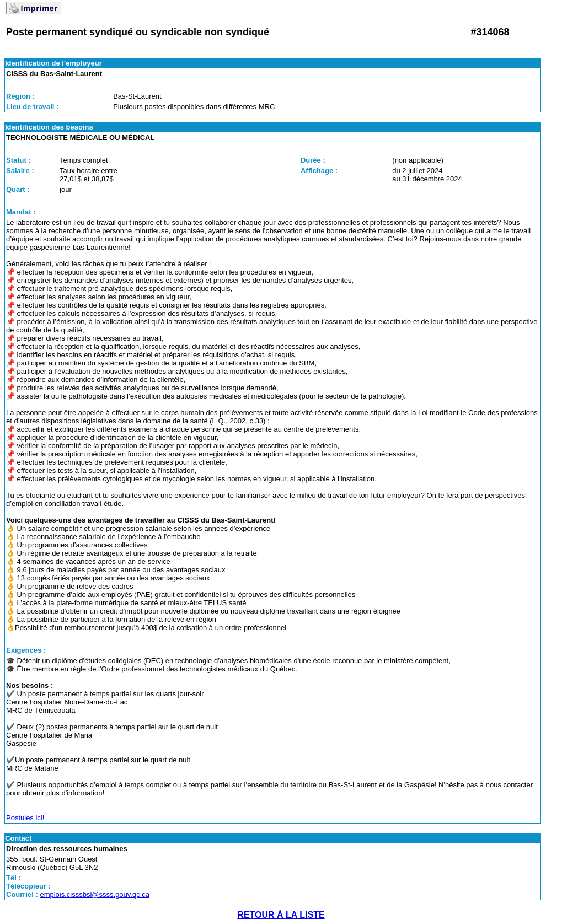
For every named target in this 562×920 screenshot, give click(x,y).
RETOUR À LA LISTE (280, 914)
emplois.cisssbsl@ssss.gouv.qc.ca (94, 894)
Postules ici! (25, 818)
